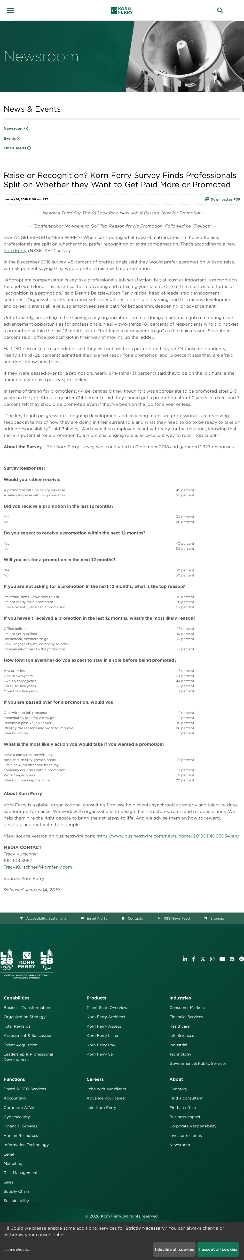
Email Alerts (15, 148)
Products (96, 997)
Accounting (15, 1098)
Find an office (182, 1107)
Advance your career (106, 1098)
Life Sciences (181, 1035)
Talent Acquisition (21, 1045)
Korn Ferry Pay (101, 1045)
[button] (12, 10)
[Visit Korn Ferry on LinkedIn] (185, 959)
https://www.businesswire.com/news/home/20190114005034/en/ (167, 835)
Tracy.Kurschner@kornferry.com (38, 867)
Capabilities (16, 997)
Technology (180, 1054)
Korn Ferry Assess (104, 1026)
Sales (8, 1182)
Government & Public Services (198, 1063)
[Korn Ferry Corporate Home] (122, 10)
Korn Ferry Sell (101, 1054)
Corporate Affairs (20, 1107)
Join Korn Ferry (101, 1107)
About (176, 1079)
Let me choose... (16, 1250)
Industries (180, 997)
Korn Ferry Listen (103, 1035)
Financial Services (186, 1017)
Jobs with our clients (106, 1089)
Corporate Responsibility (192, 1126)
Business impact (184, 1117)
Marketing (13, 1163)
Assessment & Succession (28, 1035)
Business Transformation (27, 1007)
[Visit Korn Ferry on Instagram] (212, 959)
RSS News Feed (173, 918)
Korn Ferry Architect (106, 1017)
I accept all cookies (218, 1249)
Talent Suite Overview (107, 1007)
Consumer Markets (187, 1007)
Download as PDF (222, 199)
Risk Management (21, 1172)
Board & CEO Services (25, 1089)
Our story (178, 1089)
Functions (14, 1079)
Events (10, 138)
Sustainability (16, 1200)
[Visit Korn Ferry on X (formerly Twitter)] (202, 959)
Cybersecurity (17, 1117)
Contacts (132, 918)
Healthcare (179, 1026)
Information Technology (26, 1144)
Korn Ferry (15, 250)
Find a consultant (186, 1098)
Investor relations (185, 1135)
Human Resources (21, 1135)
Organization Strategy (25, 1017)
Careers (95, 1079)
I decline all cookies (174, 1249)
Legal (9, 1154)
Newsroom (14, 128)
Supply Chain (16, 1191)
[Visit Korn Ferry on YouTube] (222, 959)
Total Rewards (17, 1026)
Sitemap (214, 918)
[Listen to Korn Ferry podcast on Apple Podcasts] (232, 959)
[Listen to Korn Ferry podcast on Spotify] (241, 959)
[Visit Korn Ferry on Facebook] (193, 959)
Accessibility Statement (43, 918)
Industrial (178, 1045)
